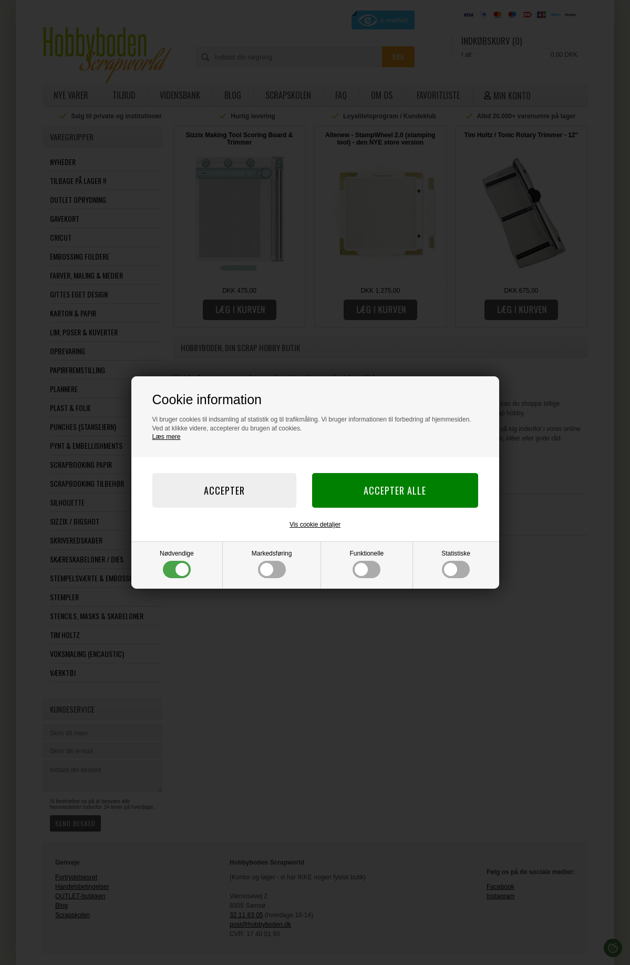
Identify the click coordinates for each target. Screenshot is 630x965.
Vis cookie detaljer (315, 524)
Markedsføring (272, 564)
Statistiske (455, 564)
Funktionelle (367, 564)
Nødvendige (177, 564)
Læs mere (166, 436)
